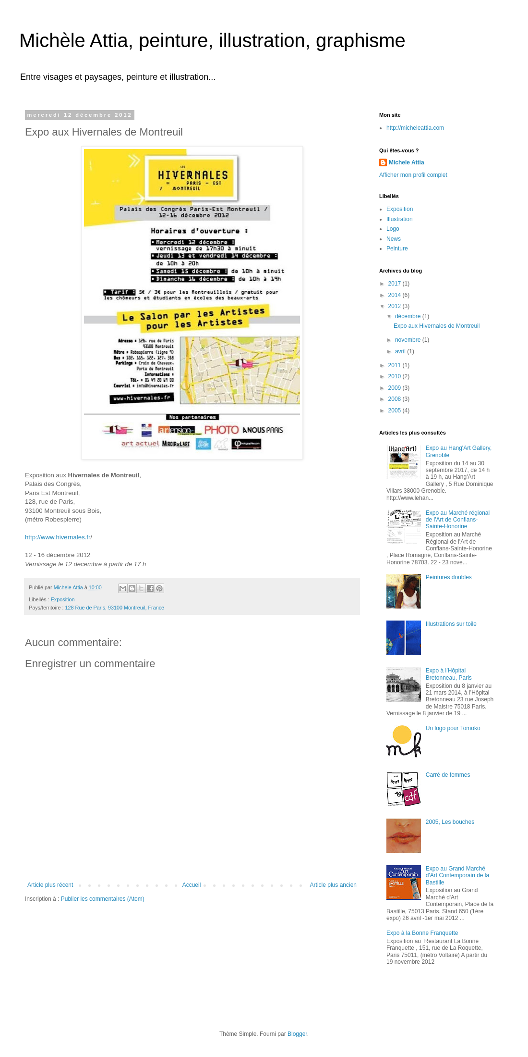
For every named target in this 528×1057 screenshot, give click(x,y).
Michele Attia (406, 162)
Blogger (297, 1034)
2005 (395, 410)
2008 (395, 399)
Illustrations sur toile (451, 624)
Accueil (191, 885)
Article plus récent (50, 885)
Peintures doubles (449, 577)
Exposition (63, 599)
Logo (392, 228)
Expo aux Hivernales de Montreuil (437, 326)
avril (401, 351)
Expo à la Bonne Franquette (422, 933)
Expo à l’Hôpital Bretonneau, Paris (449, 674)
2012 (395, 306)
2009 (395, 388)
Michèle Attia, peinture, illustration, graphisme (212, 40)
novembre (408, 339)
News (393, 239)
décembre (408, 316)
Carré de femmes (448, 774)
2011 (395, 365)
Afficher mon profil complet (413, 175)
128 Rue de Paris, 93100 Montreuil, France (114, 607)
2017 (395, 283)
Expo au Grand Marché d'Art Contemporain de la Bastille (457, 875)
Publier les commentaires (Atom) (102, 898)
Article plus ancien (333, 885)
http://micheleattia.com (415, 127)
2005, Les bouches (450, 822)
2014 (395, 295)
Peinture (397, 248)
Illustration (399, 219)
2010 (395, 376)
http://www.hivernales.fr (57, 537)
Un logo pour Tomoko (453, 728)
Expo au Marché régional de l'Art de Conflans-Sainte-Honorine (458, 520)
